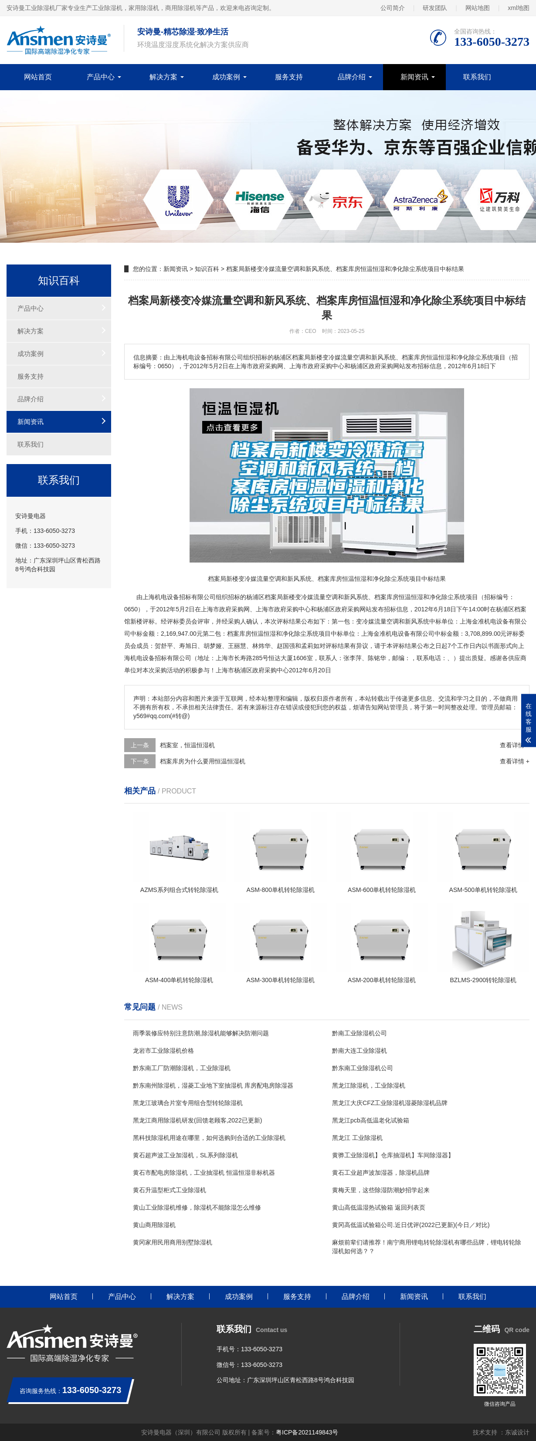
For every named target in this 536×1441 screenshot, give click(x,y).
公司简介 (392, 7)
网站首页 (38, 77)
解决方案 (163, 77)
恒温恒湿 (411, 596)
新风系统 (356, 596)
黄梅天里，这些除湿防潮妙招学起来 (381, 1190)
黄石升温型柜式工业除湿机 (169, 1190)
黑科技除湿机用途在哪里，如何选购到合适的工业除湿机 (209, 1137)
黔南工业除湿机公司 (359, 1033)
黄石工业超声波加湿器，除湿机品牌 (381, 1172)
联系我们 (477, 77)
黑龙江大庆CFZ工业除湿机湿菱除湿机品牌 (390, 1102)
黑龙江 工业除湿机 (357, 1137)
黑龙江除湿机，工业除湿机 (368, 1085)
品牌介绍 (352, 77)
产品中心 (101, 77)
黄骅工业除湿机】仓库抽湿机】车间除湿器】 (393, 1155)
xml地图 (518, 7)
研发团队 (435, 7)
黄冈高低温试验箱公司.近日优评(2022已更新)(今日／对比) (411, 1224)
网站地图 (477, 7)
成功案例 (226, 77)
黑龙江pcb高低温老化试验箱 (370, 1120)
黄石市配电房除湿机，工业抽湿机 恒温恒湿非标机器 (204, 1172)
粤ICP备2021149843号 (307, 1432)
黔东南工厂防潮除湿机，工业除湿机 (182, 1068)
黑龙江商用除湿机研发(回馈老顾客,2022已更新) (197, 1120)
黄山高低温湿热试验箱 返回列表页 (378, 1207)
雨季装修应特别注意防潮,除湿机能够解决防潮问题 (201, 1033)
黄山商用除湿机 (154, 1224)
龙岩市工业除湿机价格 (163, 1050)
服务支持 (289, 77)
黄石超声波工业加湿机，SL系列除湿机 (185, 1155)
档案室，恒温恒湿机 (187, 745)
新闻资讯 (414, 77)
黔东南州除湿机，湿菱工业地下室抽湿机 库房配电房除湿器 (213, 1085)
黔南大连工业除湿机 (359, 1050)
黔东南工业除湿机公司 (362, 1068)
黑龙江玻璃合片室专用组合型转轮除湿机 (188, 1102)
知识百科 (207, 268)
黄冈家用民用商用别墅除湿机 (172, 1242)
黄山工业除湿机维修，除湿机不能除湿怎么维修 (197, 1207)
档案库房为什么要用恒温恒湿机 (202, 761)
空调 (332, 596)
